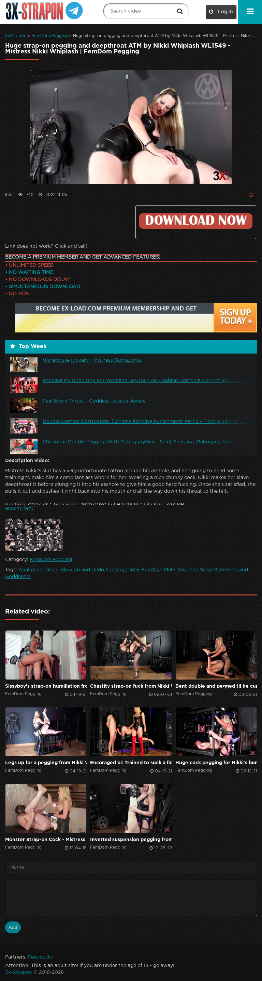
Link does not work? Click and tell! (46, 246)
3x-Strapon (18, 972)
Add (13, 927)
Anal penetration (38, 570)
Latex (133, 570)
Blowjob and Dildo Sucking (92, 570)
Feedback (39, 957)
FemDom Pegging (49, 36)
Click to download (195, 221)
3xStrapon (15, 36)
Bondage (151, 570)
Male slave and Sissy (188, 570)
